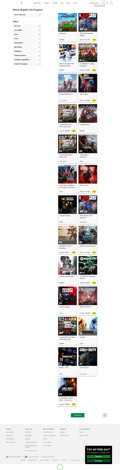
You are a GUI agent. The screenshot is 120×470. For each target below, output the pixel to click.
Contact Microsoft (32, 460)
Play (62, 3)
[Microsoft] (13, 3)
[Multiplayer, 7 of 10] (27, 51)
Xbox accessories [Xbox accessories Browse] (10, 442)
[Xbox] (27, 3)
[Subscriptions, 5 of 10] (27, 43)
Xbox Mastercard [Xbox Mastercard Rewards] (64, 435)
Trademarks (64, 460)
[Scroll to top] (105, 415)
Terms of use (55, 460)
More (75, 3)
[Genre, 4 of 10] (27, 38)
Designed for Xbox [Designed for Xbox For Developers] (84, 435)
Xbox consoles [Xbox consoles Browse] (9, 432)
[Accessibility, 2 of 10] (27, 30)
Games (46, 3)
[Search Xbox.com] (103, 2)
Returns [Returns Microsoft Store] (45, 439)
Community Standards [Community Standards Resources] (31, 442)
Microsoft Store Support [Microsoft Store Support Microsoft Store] (49, 435)
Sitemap (23, 460)
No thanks (98, 461)
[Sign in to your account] (111, 2)
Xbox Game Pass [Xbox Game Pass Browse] (10, 439)
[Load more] (77, 415)
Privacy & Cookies (44, 460)
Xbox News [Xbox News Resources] (28, 432)
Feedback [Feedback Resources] (27, 439)
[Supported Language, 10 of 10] (27, 64)
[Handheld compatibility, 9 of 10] (27, 59)
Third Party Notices (75, 460)
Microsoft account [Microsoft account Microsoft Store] (47, 432)
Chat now (98, 456)
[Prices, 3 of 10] (27, 34)
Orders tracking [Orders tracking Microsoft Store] (47, 442)
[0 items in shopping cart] (107, 2)
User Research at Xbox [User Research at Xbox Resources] (31, 450)
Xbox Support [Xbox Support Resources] (28, 435)
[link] (67, 27)
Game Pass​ (37, 3)
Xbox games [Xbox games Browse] (9, 435)
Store (67, 3)
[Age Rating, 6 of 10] (27, 47)
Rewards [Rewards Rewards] (62, 432)
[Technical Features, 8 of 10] (27, 55)
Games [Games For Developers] (81, 432)
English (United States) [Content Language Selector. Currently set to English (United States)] (15, 456)
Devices (55, 3)
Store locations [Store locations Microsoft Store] (47, 445)
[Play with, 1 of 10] (27, 26)
